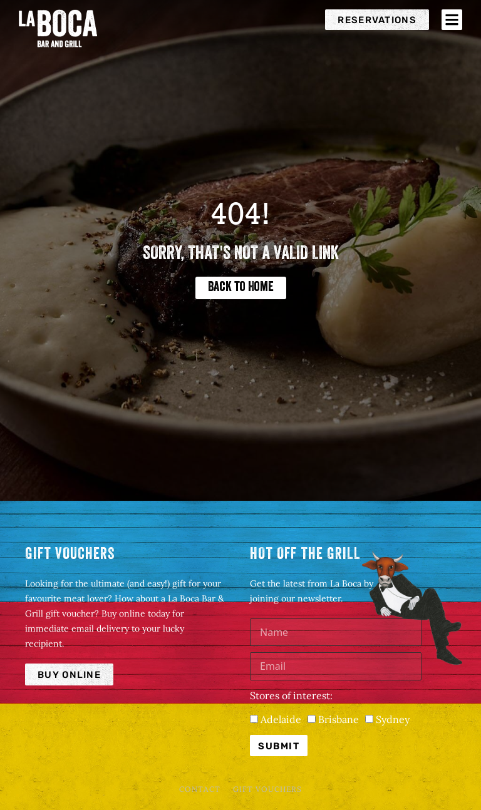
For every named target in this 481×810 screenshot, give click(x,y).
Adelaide (281, 719)
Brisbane (338, 719)
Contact (199, 789)
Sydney (393, 719)
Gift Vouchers (267, 789)
